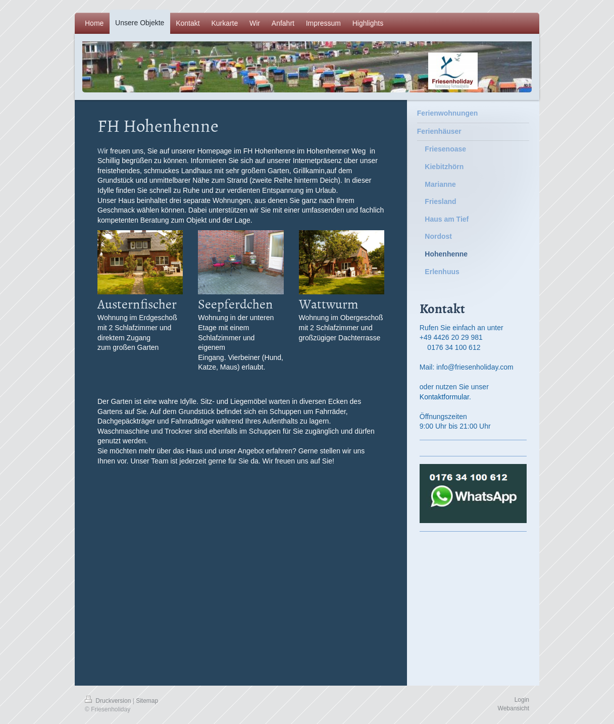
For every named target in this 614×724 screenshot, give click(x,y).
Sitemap (147, 700)
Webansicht (513, 708)
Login (522, 699)
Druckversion (109, 700)
